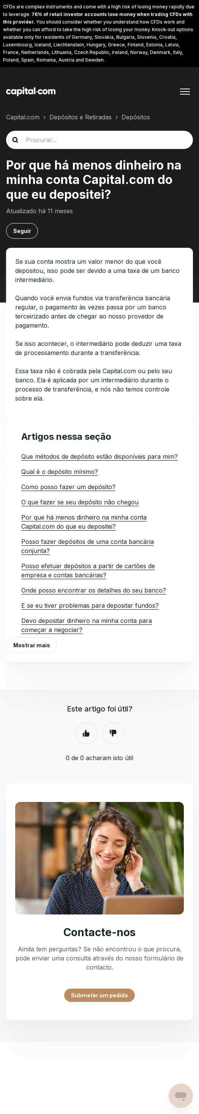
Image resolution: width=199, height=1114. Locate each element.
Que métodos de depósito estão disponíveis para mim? (99, 456)
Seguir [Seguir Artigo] (22, 231)
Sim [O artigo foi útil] (86, 733)
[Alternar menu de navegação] (185, 91)
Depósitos (136, 117)
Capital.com (22, 117)
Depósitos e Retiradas (80, 117)
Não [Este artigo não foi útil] (113, 733)
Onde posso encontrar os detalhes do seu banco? (93, 590)
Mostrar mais (31, 645)
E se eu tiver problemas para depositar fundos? (90, 605)
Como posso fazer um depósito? (68, 487)
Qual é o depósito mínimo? (59, 471)
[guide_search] (99, 140)
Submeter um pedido (99, 995)
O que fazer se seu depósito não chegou (80, 502)
